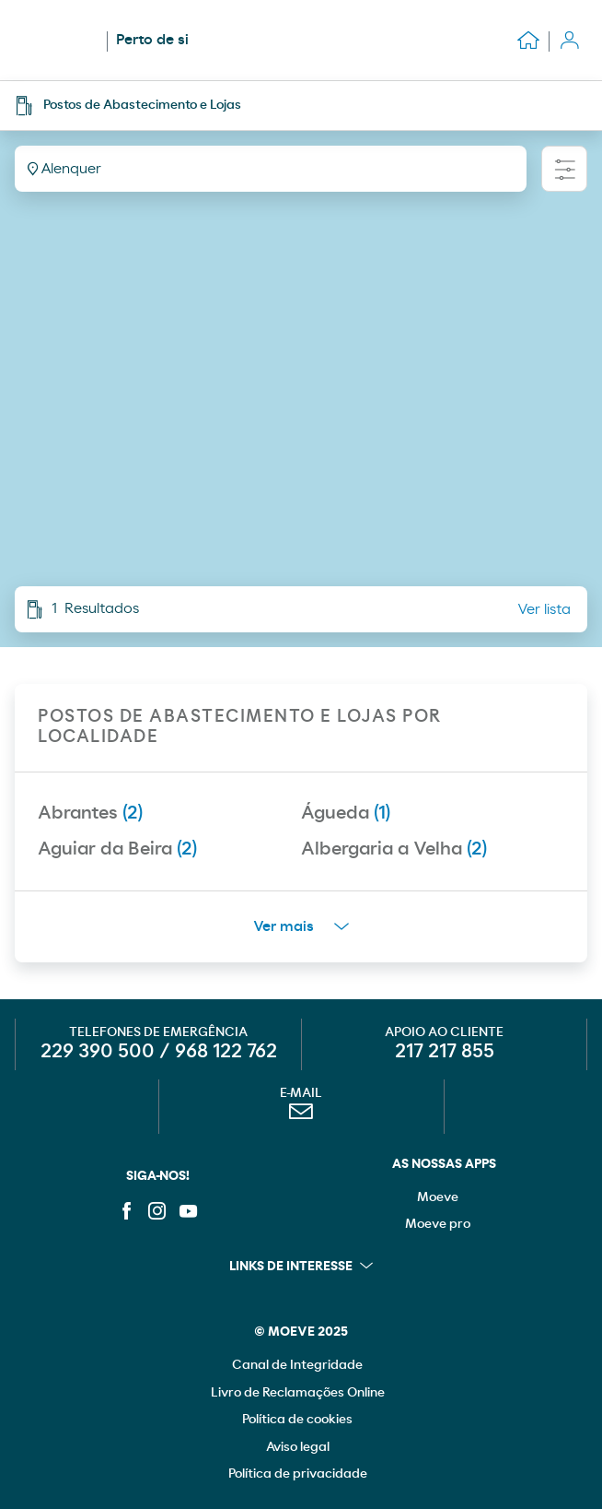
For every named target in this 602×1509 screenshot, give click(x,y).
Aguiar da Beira (117, 849)
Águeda (345, 813)
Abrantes (90, 813)
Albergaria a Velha (394, 849)
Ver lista (544, 609)
